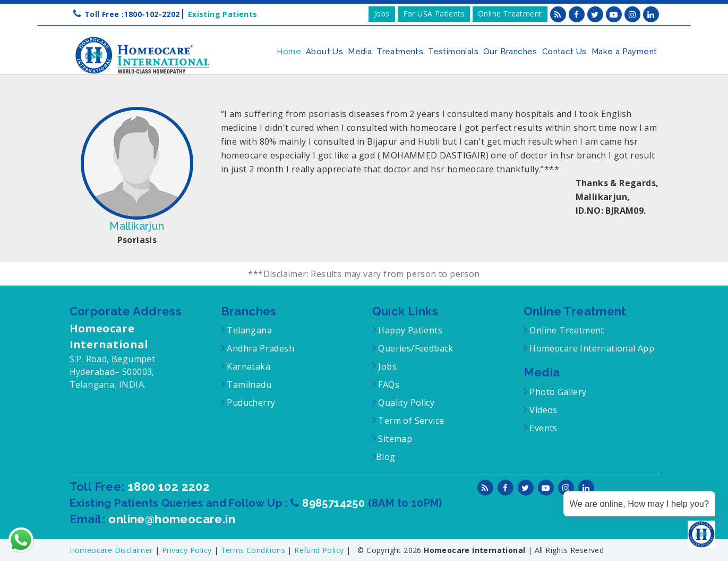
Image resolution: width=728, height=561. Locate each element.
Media (360, 51)
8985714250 (334, 503)
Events (542, 428)
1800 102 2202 (169, 486)
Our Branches (510, 51)
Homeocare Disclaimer (112, 550)
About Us (324, 51)
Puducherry (250, 402)
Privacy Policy (188, 550)
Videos (543, 410)
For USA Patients (434, 14)
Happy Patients (409, 330)
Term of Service (410, 420)
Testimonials (453, 51)
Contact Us (564, 51)
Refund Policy (320, 550)
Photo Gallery (557, 392)
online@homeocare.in (171, 519)
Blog (386, 457)
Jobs (382, 14)
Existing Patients (220, 14)
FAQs (387, 384)
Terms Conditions (254, 550)
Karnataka (247, 366)
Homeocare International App (591, 348)
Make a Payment (624, 51)
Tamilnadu (248, 384)
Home (289, 51)
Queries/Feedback (415, 348)
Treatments (399, 51)
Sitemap (394, 439)
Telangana (249, 330)
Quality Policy (405, 402)
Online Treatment (510, 14)
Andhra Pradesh (259, 348)
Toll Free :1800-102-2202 (132, 14)
